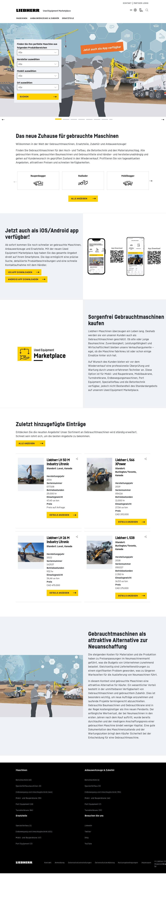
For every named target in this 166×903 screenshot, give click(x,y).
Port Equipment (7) (93, 804)
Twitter (88, 831)
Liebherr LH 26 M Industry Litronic (61, 542)
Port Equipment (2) (24, 844)
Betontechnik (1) (92, 780)
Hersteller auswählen (28, 59)
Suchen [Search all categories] (24, 96)
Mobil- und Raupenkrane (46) (97, 798)
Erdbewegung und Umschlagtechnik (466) (34, 792)
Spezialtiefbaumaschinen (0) (28, 786)
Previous (15, 182)
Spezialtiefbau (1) (23, 825)
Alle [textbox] (20, 52)
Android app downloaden (23, 279)
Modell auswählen (26, 71)
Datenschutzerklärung (105, 862)
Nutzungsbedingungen (128, 862)
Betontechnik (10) (24, 780)
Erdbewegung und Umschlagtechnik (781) (103, 792)
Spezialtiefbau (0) (93, 786)
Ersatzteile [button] (68, 18)
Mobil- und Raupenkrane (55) (29, 798)
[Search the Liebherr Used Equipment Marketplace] (147, 10)
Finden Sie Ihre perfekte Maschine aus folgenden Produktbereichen (37, 46)
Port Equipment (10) (24, 804)
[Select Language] (133, 10)
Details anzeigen (59, 515)
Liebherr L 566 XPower (129, 467)
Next (150, 180)
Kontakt (127, 3)
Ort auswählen (24, 82)
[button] (163, 120)
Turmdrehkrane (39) (93, 810)
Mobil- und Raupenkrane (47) (28, 838)
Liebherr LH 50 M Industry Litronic (61, 464)
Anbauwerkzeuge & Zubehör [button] (44, 18)
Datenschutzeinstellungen (80, 862)
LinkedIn (88, 825)
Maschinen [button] (21, 18)
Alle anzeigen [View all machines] (79, 198)
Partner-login (141, 3)
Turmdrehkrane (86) (24, 810)
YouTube (88, 844)
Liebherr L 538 (129, 543)
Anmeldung (60, 862)
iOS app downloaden (20, 272)
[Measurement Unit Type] (141, 10)
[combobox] (38, 52)
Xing (87, 838)
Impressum (146, 862)
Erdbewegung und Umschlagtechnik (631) (34, 831)
